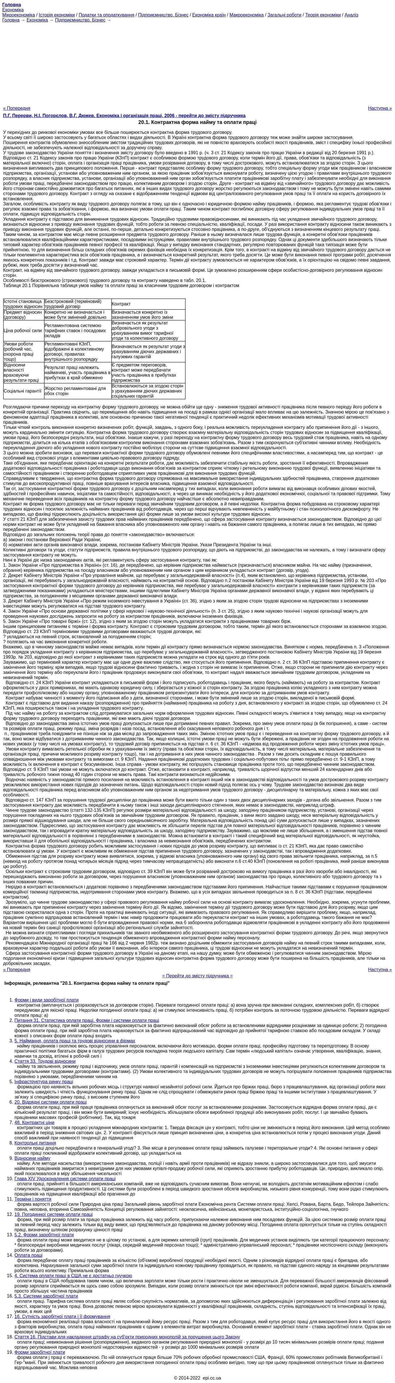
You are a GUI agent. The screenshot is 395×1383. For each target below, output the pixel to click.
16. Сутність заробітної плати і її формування (62, 1316)
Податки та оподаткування (106, 14)
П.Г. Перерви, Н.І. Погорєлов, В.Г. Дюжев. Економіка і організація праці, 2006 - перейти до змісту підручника (124, 115)
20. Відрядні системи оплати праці (50, 1102)
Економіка (13, 9)
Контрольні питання (35, 1142)
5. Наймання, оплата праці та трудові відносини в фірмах (74, 1040)
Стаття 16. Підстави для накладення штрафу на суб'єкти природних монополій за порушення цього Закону (127, 1336)
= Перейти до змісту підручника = (197, 975)
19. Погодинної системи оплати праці (53, 1214)
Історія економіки (57, 14)
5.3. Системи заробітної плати (46, 1296)
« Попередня (16, 108)
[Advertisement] (197, 62)
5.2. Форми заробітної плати (44, 1234)
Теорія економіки (323, 14)
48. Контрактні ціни (34, 1122)
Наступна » (380, 108)
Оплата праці (28, 1255)
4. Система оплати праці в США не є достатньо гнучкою (73, 1275)
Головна (11, 20)
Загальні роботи (284, 14)
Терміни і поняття (32, 1199)
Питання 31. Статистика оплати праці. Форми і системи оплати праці (86, 1020)
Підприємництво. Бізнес (163, 14)
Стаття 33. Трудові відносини (44, 1061)
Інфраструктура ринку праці (43, 1081)
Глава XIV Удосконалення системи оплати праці (65, 1178)
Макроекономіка (247, 14)
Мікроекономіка (18, 14)
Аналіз (351, 14)
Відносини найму (32, 1158)
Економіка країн (209, 14)
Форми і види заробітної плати (46, 1000)
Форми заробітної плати (39, 1352)
